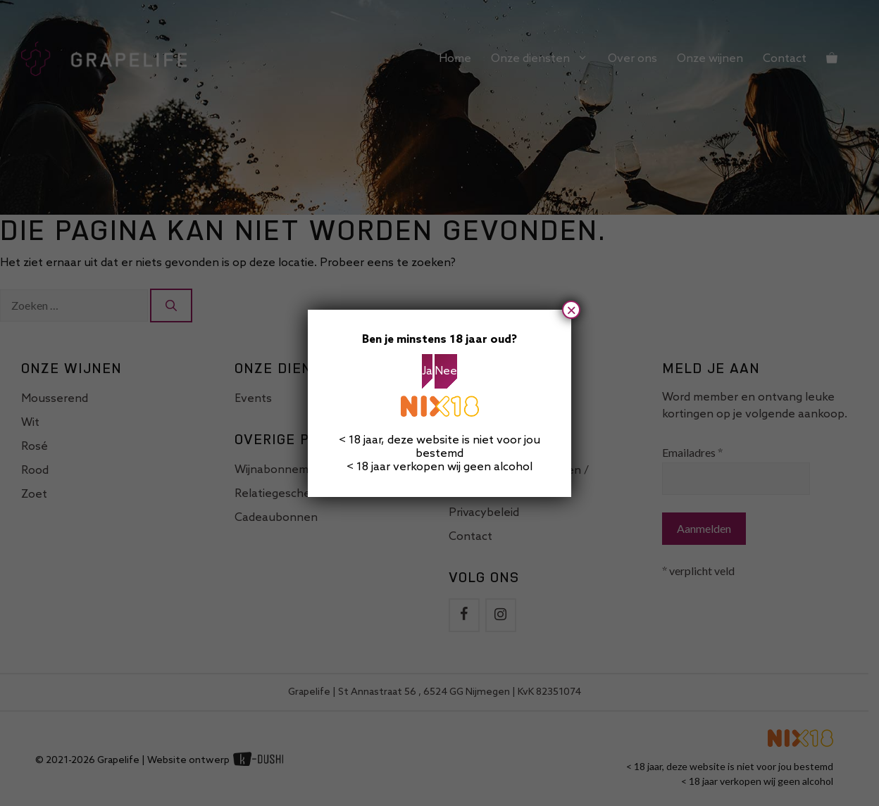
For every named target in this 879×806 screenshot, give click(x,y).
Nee (446, 371)
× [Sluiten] (571, 310)
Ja (427, 371)
